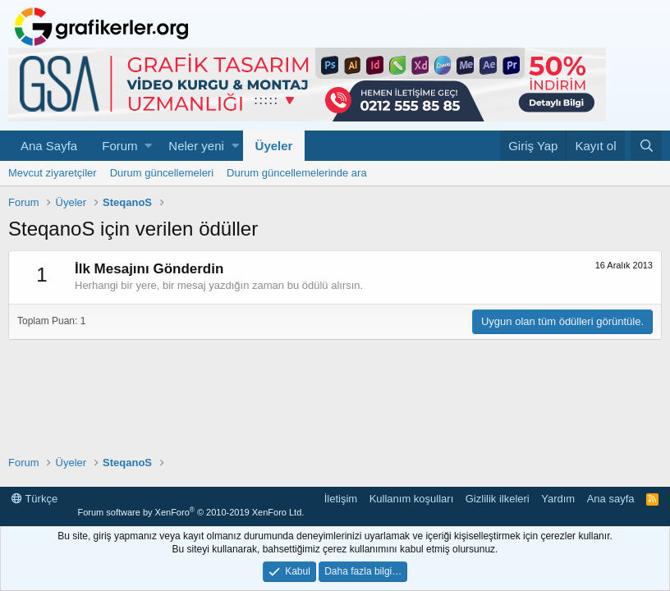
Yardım (558, 498)
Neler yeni (196, 146)
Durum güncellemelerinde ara (297, 173)
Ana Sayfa (49, 146)
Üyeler (274, 146)
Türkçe (34, 498)
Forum (119, 146)
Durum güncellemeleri (161, 173)
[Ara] (646, 146)
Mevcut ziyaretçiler (52, 173)
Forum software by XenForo (190, 512)
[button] (148, 146)
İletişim (340, 498)
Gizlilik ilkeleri (498, 498)
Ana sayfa (611, 498)
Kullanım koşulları (411, 498)
